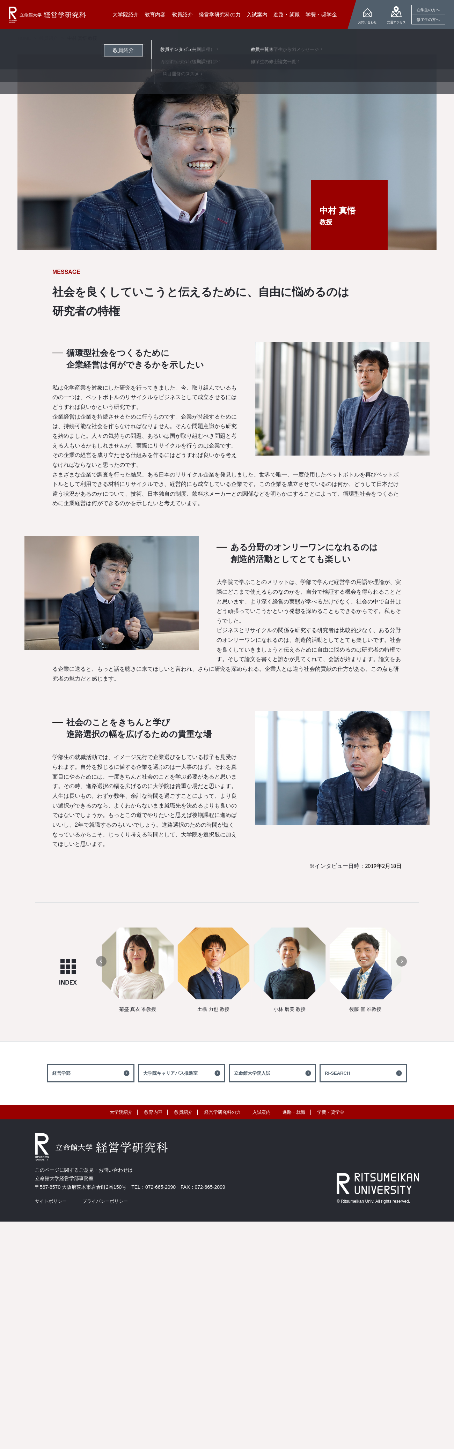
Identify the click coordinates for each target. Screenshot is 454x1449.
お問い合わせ (367, 22)
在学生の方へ (428, 10)
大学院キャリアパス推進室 (170, 1073)
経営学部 (61, 1073)
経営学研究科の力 (222, 1112)
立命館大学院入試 (252, 1073)
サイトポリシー (51, 1201)
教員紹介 (48, 38)
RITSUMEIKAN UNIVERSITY (378, 1183)
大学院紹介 (121, 1112)
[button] (101, 961)
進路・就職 (294, 1112)
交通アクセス (396, 22)
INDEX (68, 972)
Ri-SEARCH (337, 1073)
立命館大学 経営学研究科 (47, 15)
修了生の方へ (428, 19)
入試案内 (261, 1112)
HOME (24, 38)
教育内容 (153, 1112)
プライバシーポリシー (105, 1201)
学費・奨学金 (330, 1112)
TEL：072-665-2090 (153, 1187)
